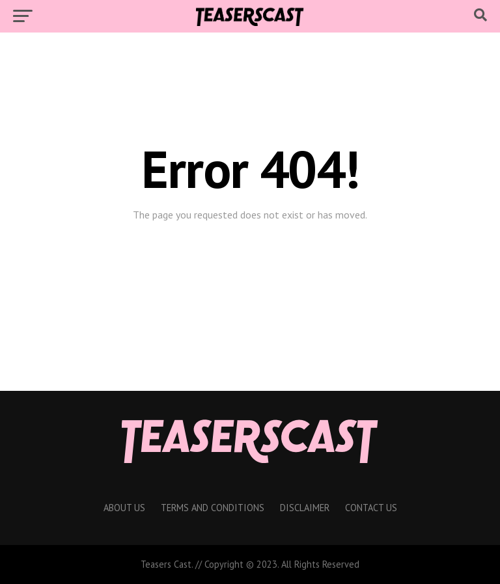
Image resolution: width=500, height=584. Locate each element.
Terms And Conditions (212, 507)
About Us (124, 507)
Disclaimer (304, 507)
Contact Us (371, 507)
